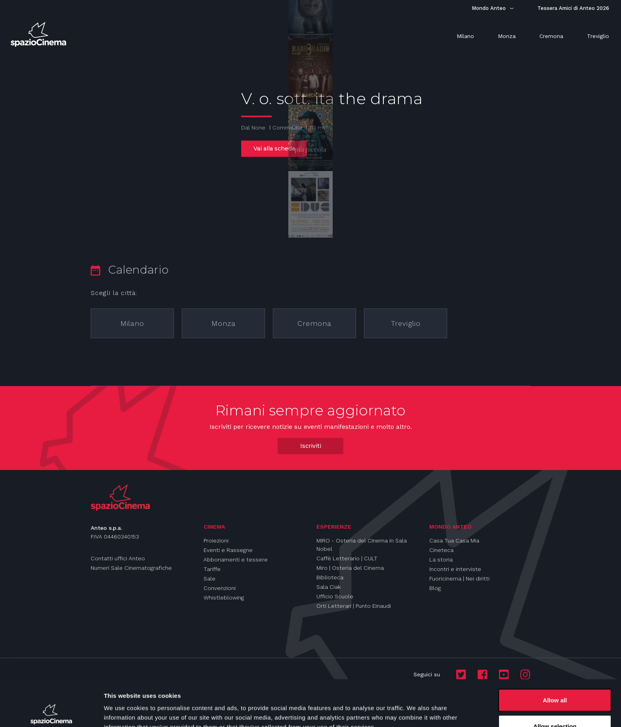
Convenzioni (220, 588)
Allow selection (554, 680)
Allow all (555, 654)
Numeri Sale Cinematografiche (131, 568)
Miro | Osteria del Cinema (350, 568)
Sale (209, 578)
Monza (223, 323)
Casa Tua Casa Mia (454, 540)
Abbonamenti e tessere (236, 559)
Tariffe (212, 569)
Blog (435, 588)
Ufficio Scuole (334, 596)
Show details (415, 706)
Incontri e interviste (455, 569)
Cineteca (441, 550)
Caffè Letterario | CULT (346, 558)
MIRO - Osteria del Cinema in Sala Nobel (361, 544)
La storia (441, 559)
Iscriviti (310, 445)
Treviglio (406, 323)
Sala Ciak (328, 587)
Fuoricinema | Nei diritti (459, 578)
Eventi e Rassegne (228, 550)
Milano (132, 323)
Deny (555, 705)
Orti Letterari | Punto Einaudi (353, 606)
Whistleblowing (224, 597)
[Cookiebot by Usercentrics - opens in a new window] (51, 711)
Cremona (314, 323)
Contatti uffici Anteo (118, 558)
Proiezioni (216, 540)
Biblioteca (329, 577)
